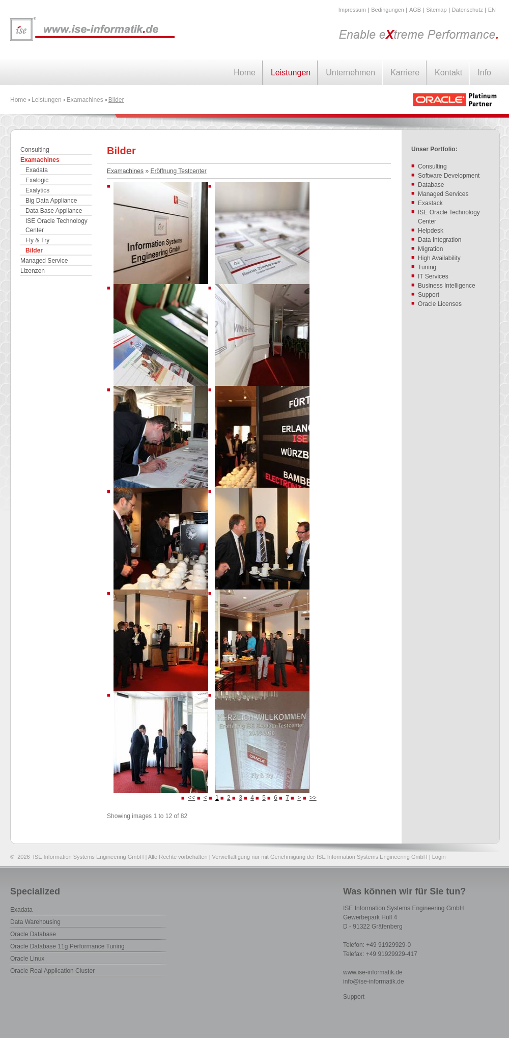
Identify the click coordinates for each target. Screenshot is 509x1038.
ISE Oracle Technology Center (56, 225)
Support (353, 996)
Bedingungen (387, 10)
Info (484, 72)
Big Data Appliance (51, 200)
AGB (415, 10)
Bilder (116, 99)
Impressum (352, 10)
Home (245, 72)
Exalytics (37, 190)
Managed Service (44, 260)
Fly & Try (37, 240)
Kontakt (448, 72)
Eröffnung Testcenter (178, 171)
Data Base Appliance (53, 210)
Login (439, 857)
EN (492, 10)
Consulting (34, 149)
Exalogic (36, 180)
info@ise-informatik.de (373, 981)
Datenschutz (467, 10)
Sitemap (436, 10)
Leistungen (290, 72)
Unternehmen (350, 72)
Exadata (36, 170)
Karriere (404, 72)
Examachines (85, 99)
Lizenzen (32, 270)
